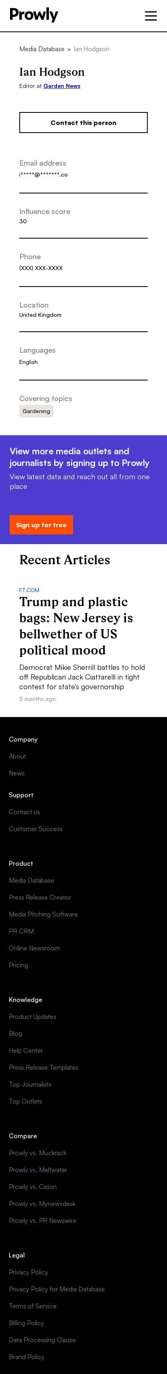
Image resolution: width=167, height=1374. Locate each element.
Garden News (61, 85)
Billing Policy (26, 1323)
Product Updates (32, 1016)
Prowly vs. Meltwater (38, 1170)
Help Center (26, 1050)
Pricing (18, 965)
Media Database (42, 49)
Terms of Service (33, 1306)
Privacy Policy (28, 1272)
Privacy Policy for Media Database (57, 1289)
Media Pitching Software (43, 914)
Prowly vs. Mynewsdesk (42, 1203)
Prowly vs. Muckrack (37, 1153)
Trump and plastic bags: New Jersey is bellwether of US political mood (76, 625)
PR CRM (21, 931)
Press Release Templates (43, 1067)
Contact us (24, 812)
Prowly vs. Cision (33, 1187)
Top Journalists (30, 1084)
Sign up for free (41, 525)
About (17, 756)
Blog (15, 1033)
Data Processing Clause (42, 1340)
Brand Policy (27, 1357)
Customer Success (36, 829)
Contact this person (83, 122)
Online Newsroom (34, 948)
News (16, 773)
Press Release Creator (40, 897)
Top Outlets (25, 1101)
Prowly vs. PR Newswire (42, 1220)
